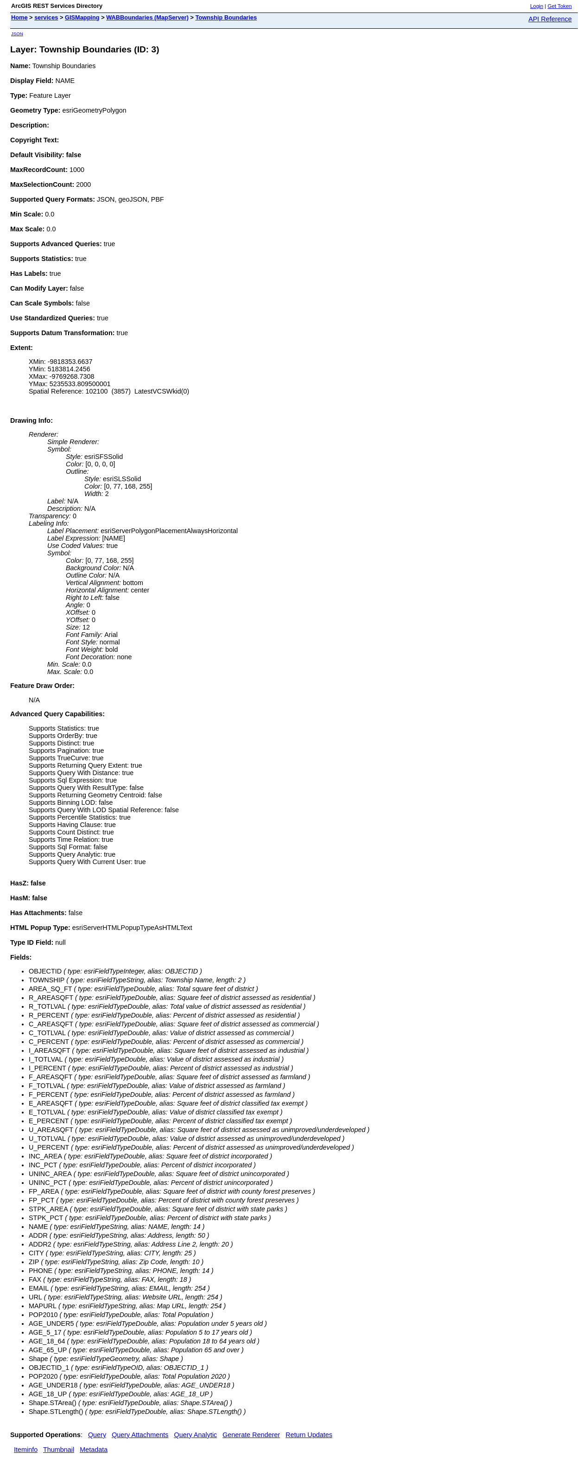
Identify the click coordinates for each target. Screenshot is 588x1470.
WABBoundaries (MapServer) (147, 17)
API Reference (550, 19)
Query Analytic (195, 1434)
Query (97, 1434)
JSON (17, 33)
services (46, 17)
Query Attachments (140, 1434)
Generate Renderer (251, 1434)
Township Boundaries (226, 17)
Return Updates (308, 1434)
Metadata (93, 1449)
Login (536, 6)
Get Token (560, 6)
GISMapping (82, 17)
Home (19, 17)
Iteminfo (26, 1449)
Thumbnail (58, 1449)
